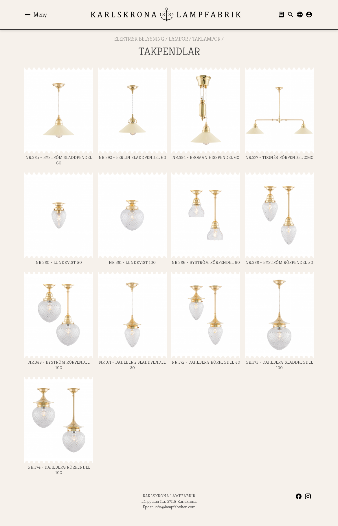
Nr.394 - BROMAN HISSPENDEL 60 (205, 114)
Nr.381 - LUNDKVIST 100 (132, 219)
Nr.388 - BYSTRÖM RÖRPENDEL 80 (279, 219)
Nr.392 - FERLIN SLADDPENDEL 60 (132, 114)
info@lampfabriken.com (175, 506)
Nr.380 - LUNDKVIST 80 (58, 219)
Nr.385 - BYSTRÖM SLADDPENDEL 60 (58, 117)
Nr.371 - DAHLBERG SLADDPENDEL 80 (132, 321)
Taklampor (206, 38)
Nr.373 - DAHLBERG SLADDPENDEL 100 (279, 321)
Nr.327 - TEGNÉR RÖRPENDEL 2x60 (279, 114)
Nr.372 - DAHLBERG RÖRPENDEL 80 (205, 318)
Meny (35, 14)
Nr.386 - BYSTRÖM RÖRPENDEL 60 (205, 219)
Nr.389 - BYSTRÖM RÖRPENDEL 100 (58, 321)
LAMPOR (178, 38)
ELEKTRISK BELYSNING (139, 38)
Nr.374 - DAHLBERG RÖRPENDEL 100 (58, 426)
